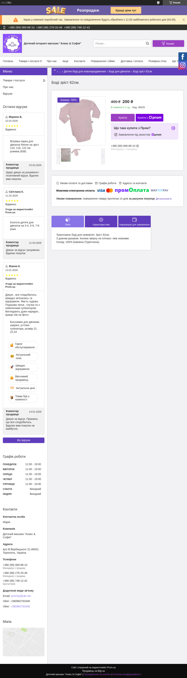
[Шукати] (147, 43)
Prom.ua (111, 667)
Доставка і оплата (132, 61)
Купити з (149, 117)
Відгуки (7, 93)
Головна (8, 61)
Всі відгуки (23, 440)
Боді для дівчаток (119, 71)
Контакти (79, 61)
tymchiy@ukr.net (21, 595)
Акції (65, 61)
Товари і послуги (29, 61)
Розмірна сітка (157, 61)
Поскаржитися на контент (97, 674)
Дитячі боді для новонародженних (85, 71)
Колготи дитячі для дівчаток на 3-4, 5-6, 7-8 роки (24, 226)
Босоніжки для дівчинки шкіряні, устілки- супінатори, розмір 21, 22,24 (24, 327)
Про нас (52, 61)
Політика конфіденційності (127, 674)
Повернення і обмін (103, 61)
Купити (122, 117)
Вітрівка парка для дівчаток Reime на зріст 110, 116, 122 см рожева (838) (24, 146)
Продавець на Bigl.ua (93, 671)
